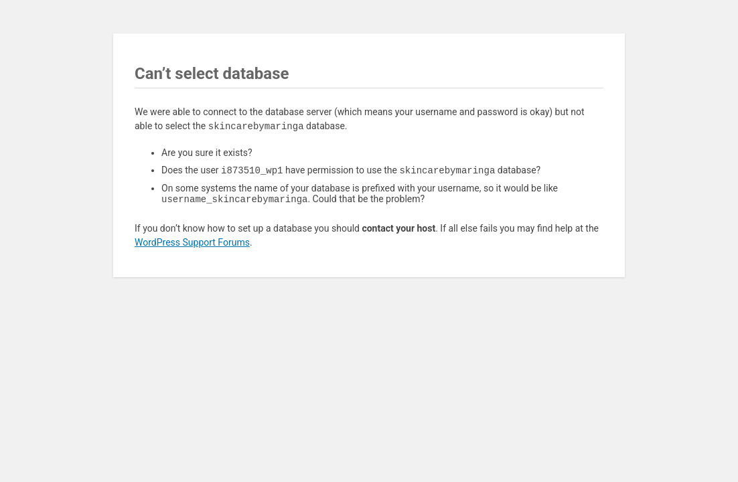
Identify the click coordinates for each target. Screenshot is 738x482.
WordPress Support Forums (192, 245)
